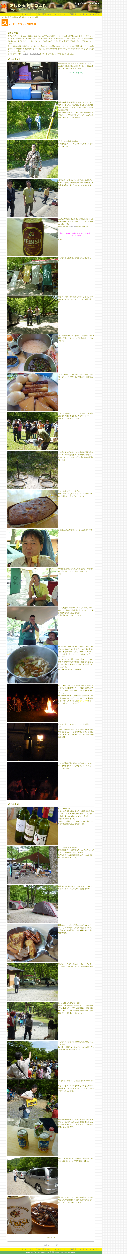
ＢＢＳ (88, 14)
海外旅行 (41, 14)
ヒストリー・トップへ (51, 1245)
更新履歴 (73, 14)
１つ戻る (96, 14)
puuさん (25, 54)
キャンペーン (63, 14)
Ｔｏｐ (25, 14)
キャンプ (33, 14)
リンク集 (81, 14)
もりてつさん (35, 54)
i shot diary (72, 227)
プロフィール (51, 14)
